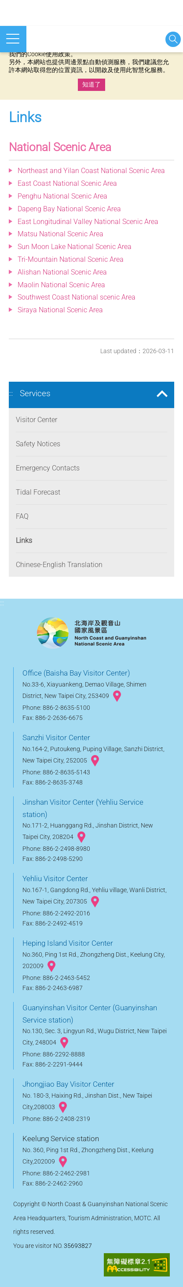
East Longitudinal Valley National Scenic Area (88, 221)
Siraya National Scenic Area (60, 310)
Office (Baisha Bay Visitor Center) (76, 673)
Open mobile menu (12, 38)
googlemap (117, 696)
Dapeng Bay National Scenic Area (69, 209)
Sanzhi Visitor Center (56, 737)
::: (11, 393)
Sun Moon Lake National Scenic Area (75, 246)
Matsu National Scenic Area (60, 234)
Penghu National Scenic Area (62, 196)
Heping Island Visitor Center (67, 943)
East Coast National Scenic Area (67, 183)
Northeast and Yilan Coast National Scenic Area (91, 170)
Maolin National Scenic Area (61, 285)
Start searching (173, 39)
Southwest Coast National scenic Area (76, 297)
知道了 (91, 84)
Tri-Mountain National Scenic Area (71, 259)
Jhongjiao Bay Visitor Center (68, 1084)
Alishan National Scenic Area (62, 272)
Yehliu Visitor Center (55, 878)
